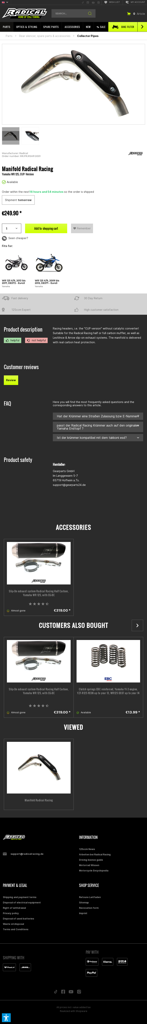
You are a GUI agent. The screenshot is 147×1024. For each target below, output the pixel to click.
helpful (12, 340)
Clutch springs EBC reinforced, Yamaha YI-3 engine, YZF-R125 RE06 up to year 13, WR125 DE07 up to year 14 (108, 691)
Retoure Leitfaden (90, 897)
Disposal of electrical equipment (22, 902)
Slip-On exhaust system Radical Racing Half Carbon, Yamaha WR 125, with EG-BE (39, 593)
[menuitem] (83, 2)
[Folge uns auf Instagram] (79, 993)
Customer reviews (21, 367)
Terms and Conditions (15, 929)
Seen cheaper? (15, 238)
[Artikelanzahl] (11, 228)
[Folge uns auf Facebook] (63, 992)
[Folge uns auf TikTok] (56, 992)
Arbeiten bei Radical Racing (95, 854)
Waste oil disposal (13, 924)
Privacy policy (11, 913)
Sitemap (84, 902)
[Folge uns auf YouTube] (71, 992)
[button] (6, 1017)
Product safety (18, 460)
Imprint (83, 913)
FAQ (7, 403)
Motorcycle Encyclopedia (93, 870)
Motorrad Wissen (89, 865)
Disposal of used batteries (18, 918)
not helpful (36, 340)
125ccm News (87, 849)
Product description (23, 329)
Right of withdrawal (14, 907)
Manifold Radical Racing (39, 800)
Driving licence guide (91, 859)
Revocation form (89, 907)
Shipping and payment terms (19, 897)
